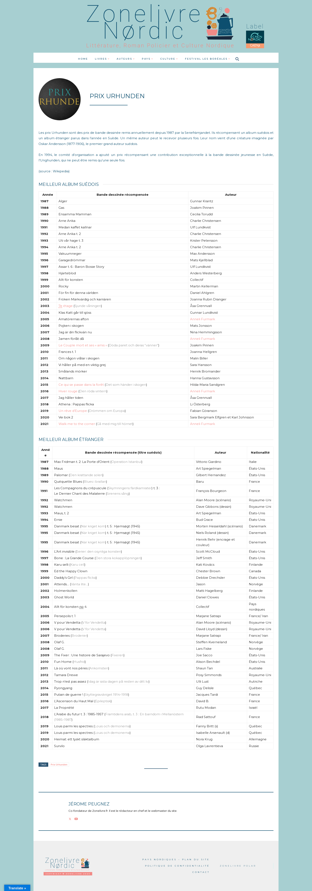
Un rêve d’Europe (73, 411)
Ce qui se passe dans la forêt (81, 385)
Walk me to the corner (77, 424)
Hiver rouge (68, 391)
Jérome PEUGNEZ (88, 804)
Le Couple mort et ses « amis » (83, 345)
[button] (237, 59)
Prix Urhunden (59, 764)
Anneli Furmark (202, 319)
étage (66, 306)
